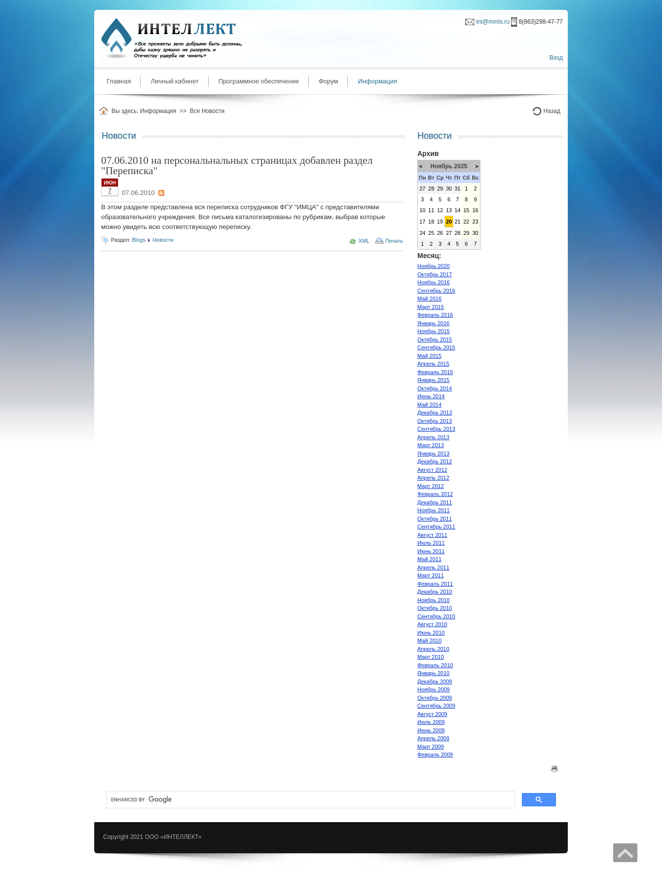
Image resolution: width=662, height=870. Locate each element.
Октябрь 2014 (434, 388)
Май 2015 (429, 356)
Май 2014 (429, 405)
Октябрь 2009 (434, 698)
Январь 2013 (433, 453)
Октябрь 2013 (434, 421)
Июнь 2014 (431, 396)
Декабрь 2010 (434, 592)
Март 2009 (430, 747)
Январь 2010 (433, 673)
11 (431, 210)
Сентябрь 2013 (436, 429)
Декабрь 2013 (434, 413)
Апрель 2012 (433, 478)
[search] (309, 799)
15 (466, 210)
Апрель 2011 (433, 567)
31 (457, 188)
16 (475, 210)
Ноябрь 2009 (433, 689)
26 (440, 233)
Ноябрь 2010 (433, 600)
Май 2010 (429, 640)
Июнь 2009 (431, 730)
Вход (556, 57)
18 (431, 222)
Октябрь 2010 (434, 608)
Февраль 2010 (435, 665)
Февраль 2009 (435, 754)
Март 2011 (430, 575)
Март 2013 (430, 445)
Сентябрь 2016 (436, 291)
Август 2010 (432, 624)
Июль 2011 (431, 543)
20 (449, 222)
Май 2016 (429, 299)
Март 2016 (430, 307)
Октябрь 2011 (434, 519)
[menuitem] (119, 82)
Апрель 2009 (433, 738)
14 (457, 210)
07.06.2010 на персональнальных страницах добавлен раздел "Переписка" (236, 165)
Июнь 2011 (431, 551)
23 (475, 222)
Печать (394, 241)
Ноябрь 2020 (433, 266)
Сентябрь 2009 (436, 706)
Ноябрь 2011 (433, 510)
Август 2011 (432, 535)
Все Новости (207, 111)
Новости (163, 240)
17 (422, 222)
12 (440, 210)
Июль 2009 (431, 722)
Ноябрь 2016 (433, 282)
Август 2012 (432, 470)
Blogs (139, 240)
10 (422, 210)
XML (364, 241)
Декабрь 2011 (434, 502)
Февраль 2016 (435, 315)
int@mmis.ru (493, 21)
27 (422, 188)
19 (440, 222)
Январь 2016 (433, 323)
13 (449, 210)
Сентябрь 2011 (436, 527)
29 (440, 188)
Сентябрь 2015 (436, 347)
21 (457, 222)
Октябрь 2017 (434, 274)
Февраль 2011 (435, 584)
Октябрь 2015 (434, 339)
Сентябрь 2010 (436, 616)
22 (466, 222)
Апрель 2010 (433, 649)
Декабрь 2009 (434, 681)
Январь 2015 (433, 380)
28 (431, 188)
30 (449, 188)
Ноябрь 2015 (433, 331)
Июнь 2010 (431, 633)
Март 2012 (430, 486)
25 (431, 233)
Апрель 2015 (433, 364)
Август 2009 (432, 714)
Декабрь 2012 (434, 461)
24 (422, 233)
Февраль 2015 (435, 372)
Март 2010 (430, 657)
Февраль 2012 (435, 494)
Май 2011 (429, 559)
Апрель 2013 (433, 437)
